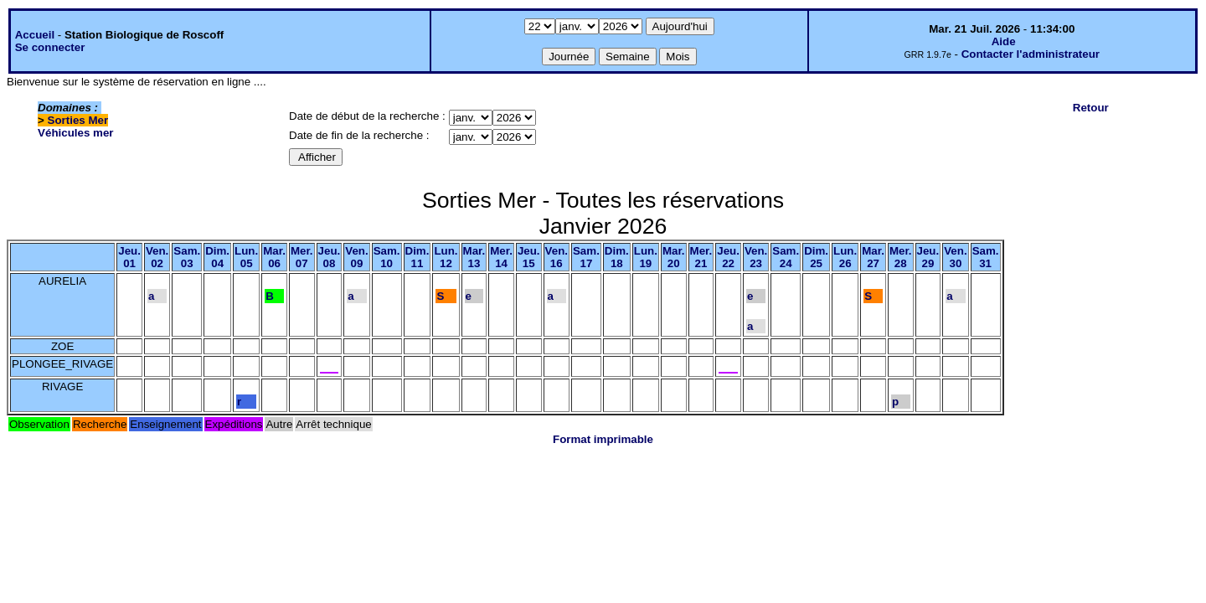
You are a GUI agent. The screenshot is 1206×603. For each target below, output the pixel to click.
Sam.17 (586, 257)
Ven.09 (356, 257)
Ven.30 (955, 257)
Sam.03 (186, 257)
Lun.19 (645, 257)
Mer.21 (701, 257)
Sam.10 (387, 257)
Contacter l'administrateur (1030, 54)
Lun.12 (445, 257)
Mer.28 (900, 257)
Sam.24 (785, 257)
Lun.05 (246, 257)
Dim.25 (816, 257)
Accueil (34, 34)
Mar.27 (873, 257)
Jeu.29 (928, 257)
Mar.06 (274, 257)
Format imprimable (603, 439)
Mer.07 (302, 257)
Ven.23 (756, 257)
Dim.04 (217, 257)
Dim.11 (417, 257)
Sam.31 (985, 257)
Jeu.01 (129, 257)
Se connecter (50, 47)
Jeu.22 (728, 257)
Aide (1004, 41)
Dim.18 (617, 257)
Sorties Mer (78, 120)
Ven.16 (556, 257)
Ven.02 (157, 257)
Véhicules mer (75, 132)
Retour (1091, 107)
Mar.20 (673, 257)
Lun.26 (845, 257)
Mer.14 (501, 257)
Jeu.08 (329, 257)
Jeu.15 (529, 257)
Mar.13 (474, 257)
